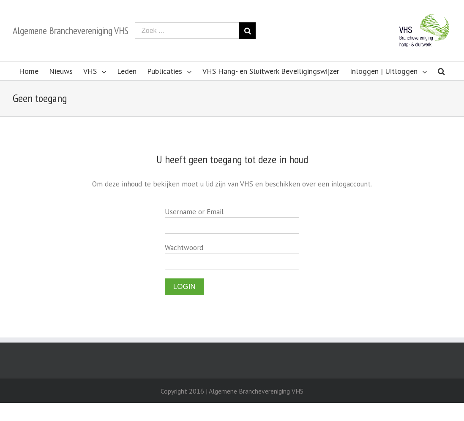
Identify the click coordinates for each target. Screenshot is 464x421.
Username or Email (194, 211)
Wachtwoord (184, 247)
